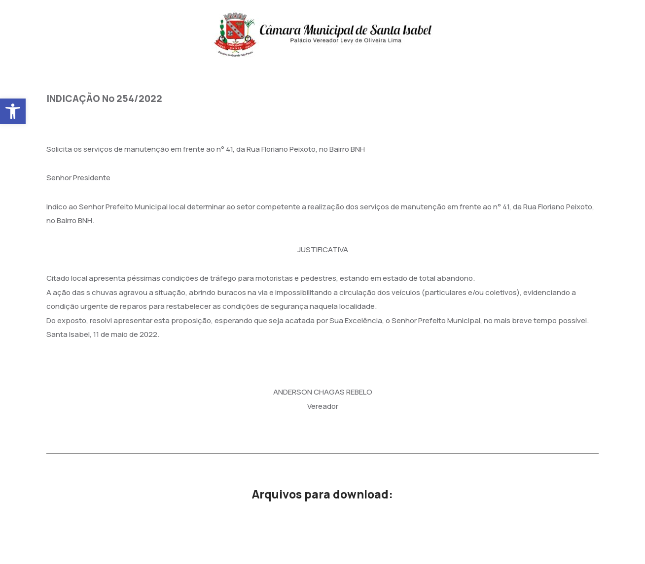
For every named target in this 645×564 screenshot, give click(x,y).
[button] (13, 111)
